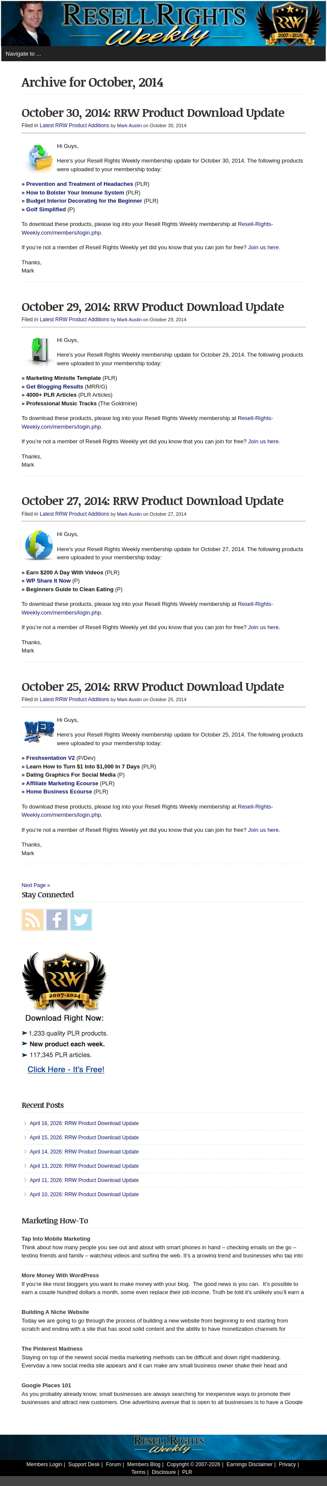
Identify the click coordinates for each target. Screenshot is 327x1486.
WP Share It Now (48, 580)
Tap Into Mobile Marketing (56, 1238)
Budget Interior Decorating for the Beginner (84, 201)
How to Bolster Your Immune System (75, 192)
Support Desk (84, 1464)
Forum (113, 1464)
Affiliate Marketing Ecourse (62, 783)
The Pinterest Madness (52, 1348)
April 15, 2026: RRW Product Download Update (84, 1138)
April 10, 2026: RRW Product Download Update (84, 1194)
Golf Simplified (46, 209)
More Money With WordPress (60, 1275)
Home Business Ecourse (59, 791)
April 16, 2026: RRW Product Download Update (84, 1123)
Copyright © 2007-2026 (193, 1464)
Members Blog (143, 1464)
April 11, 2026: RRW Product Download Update (84, 1180)
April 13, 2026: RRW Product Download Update (84, 1166)
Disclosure (164, 1472)
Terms (139, 1472)
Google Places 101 (46, 1385)
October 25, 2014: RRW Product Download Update (153, 686)
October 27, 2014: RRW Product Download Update (152, 500)
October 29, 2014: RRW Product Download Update (153, 306)
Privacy (287, 1464)
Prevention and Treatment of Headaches (79, 184)
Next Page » (36, 885)
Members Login (44, 1464)
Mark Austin (129, 125)
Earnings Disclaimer (249, 1464)
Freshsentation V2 (50, 758)
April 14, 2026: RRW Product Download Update (84, 1152)
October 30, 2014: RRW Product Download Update (153, 112)
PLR (187, 1472)
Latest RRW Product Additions (74, 125)
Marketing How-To (55, 1220)
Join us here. (264, 247)
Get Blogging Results (54, 386)
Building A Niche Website (55, 1312)
